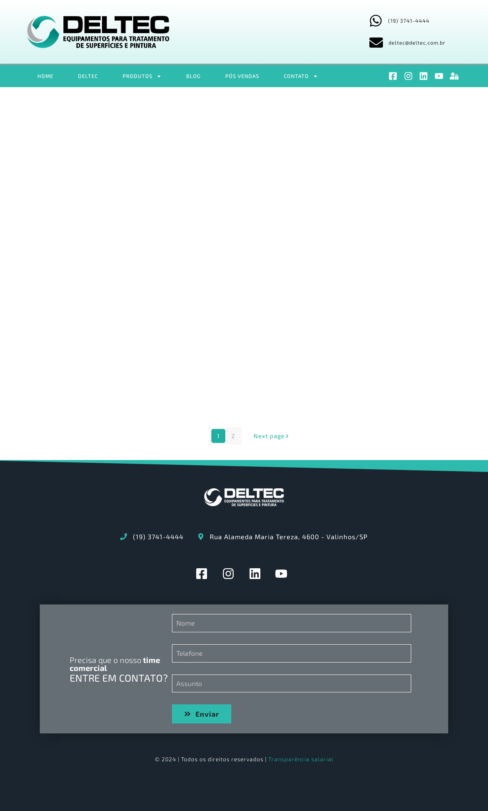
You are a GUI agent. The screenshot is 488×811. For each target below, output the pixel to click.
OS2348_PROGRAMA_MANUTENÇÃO (385, 166)
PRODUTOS (142, 76)
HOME (45, 76)
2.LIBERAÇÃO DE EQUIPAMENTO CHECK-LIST (117, 363)
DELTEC (88, 76)
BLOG (193, 76)
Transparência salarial (301, 759)
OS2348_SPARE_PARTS (238, 166)
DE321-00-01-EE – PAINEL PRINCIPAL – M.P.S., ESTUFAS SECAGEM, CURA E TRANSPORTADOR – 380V (365, 375)
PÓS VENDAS (242, 76)
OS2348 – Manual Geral (119, 166)
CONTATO (301, 76)
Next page (272, 435)
